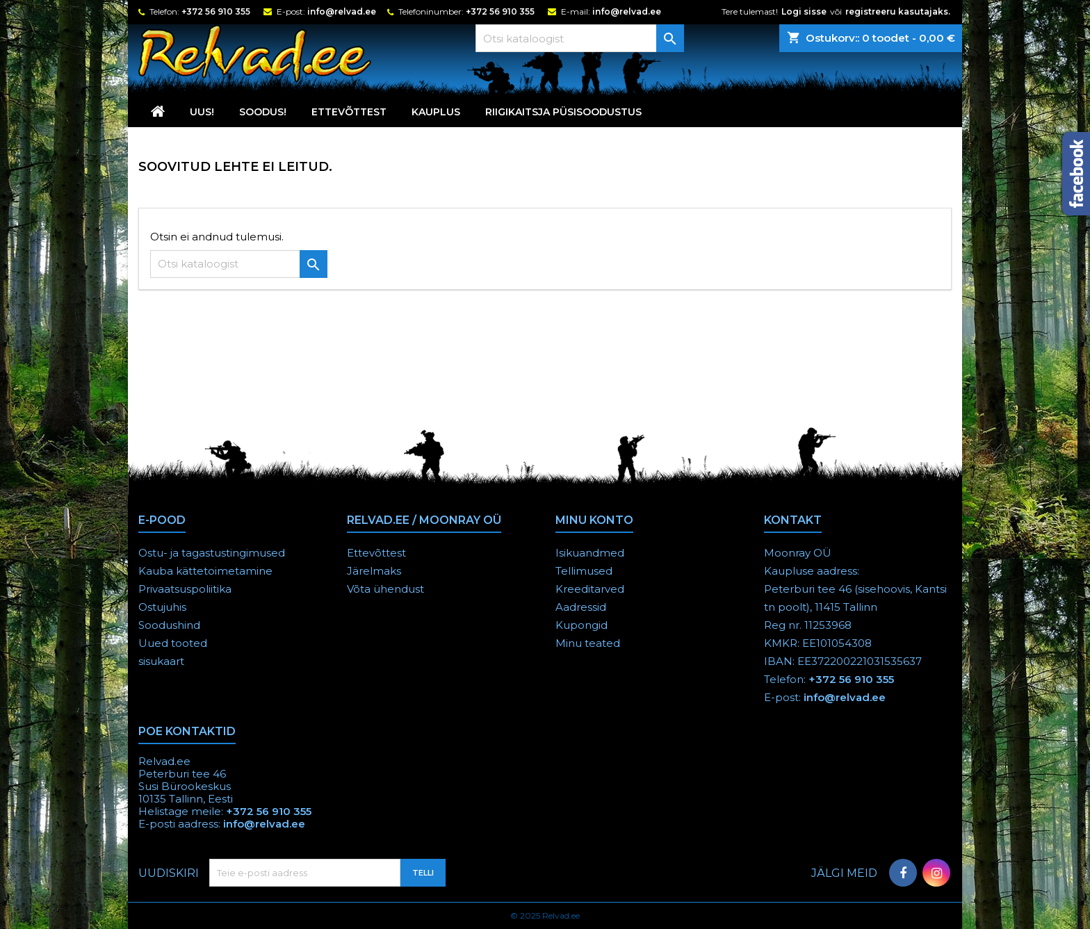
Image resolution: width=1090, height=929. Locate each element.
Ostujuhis (162, 607)
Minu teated (587, 643)
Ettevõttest (349, 112)
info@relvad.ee (341, 11)
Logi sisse (804, 11)
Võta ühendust (385, 588)
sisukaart (161, 661)
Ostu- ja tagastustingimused (211, 552)
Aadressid (580, 607)
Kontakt (793, 520)
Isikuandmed (589, 552)
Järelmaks (374, 570)
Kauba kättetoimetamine (205, 570)
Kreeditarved (589, 588)
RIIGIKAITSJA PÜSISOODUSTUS (563, 112)
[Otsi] (579, 38)
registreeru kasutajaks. (897, 11)
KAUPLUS (436, 112)
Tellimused (583, 570)
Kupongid (581, 625)
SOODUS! (262, 112)
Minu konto (594, 520)
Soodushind (169, 625)
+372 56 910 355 (215, 11)
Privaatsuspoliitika (184, 588)
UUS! (202, 112)
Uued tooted (172, 643)
